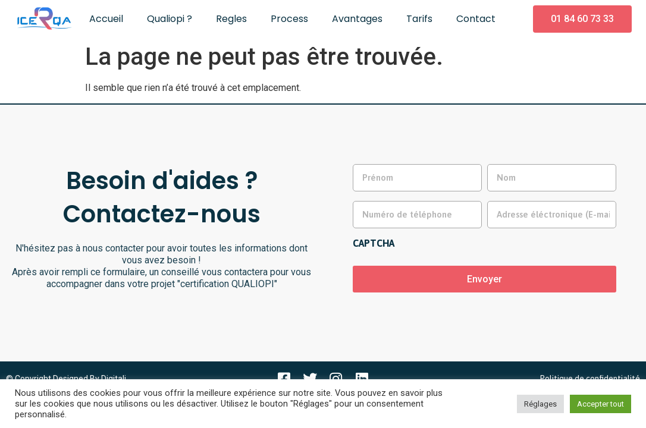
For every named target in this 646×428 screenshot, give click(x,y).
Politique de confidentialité (590, 376)
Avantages (357, 19)
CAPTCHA (373, 241)
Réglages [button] (540, 403)
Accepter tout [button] (600, 403)
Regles (231, 19)
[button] (582, 19)
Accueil (106, 19)
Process (289, 19)
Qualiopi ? (169, 19)
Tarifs (419, 19)
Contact (476, 19)
